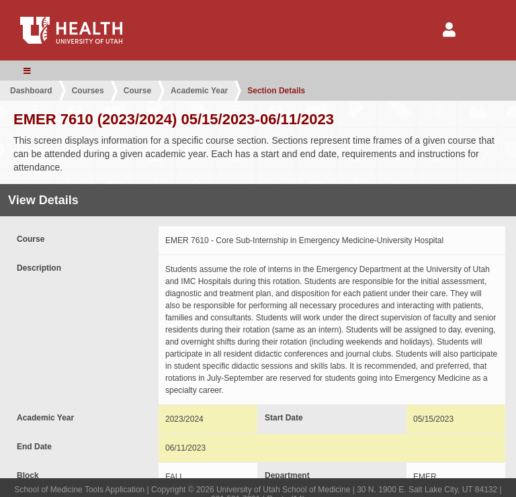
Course (137, 90)
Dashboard (31, 90)
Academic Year (199, 90)
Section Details (276, 90)
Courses (88, 90)
